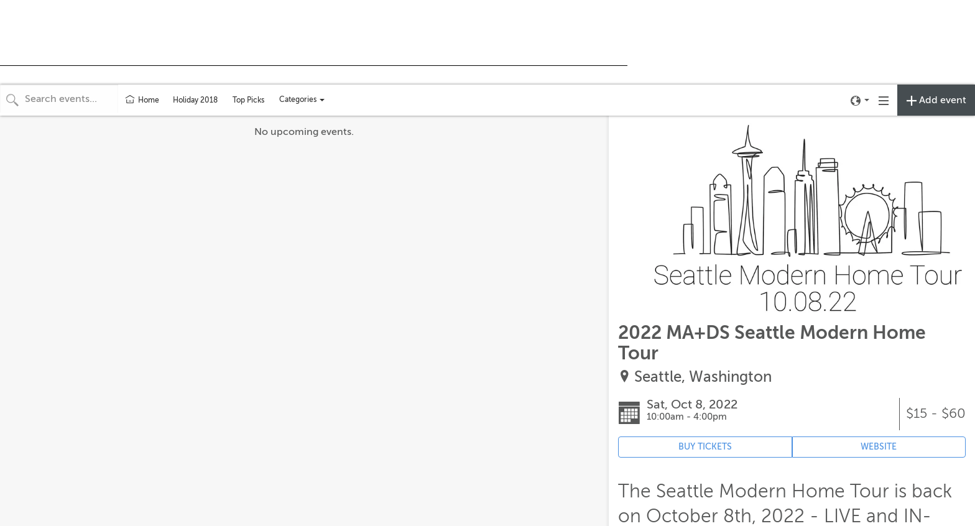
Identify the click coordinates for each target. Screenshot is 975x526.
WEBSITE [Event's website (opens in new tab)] (879, 446)
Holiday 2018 (195, 100)
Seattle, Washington (703, 377)
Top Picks (248, 100)
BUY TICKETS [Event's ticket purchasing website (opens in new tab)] (705, 446)
